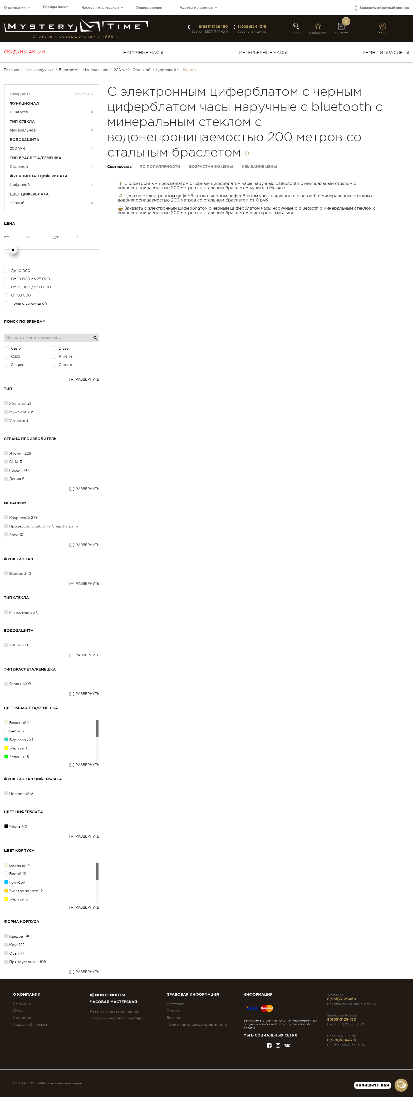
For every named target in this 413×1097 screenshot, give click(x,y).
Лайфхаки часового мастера (117, 1018)
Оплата (173, 1011)
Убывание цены (259, 166)
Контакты (22, 1017)
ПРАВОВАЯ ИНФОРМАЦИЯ (192, 994)
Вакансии (22, 1004)
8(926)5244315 (251, 26)
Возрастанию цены (211, 166)
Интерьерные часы (263, 52)
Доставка (175, 1004)
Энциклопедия (151, 7)
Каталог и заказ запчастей (114, 1011)
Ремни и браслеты (386, 52)
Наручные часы (143, 52)
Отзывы (20, 1011)
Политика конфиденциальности (196, 1024)
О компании (17, 7)
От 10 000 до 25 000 (27, 279)
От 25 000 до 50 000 (27, 287)
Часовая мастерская (102, 7)
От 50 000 (17, 295)
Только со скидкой (25, 303)
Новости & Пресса (30, 1024)
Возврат (174, 1017)
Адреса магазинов (198, 7)
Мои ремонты (107, 995)
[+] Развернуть (84, 379)
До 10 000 (17, 271)
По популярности (160, 166)
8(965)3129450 (213, 26)
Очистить (84, 94)
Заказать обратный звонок (382, 8)
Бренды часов (55, 7)
